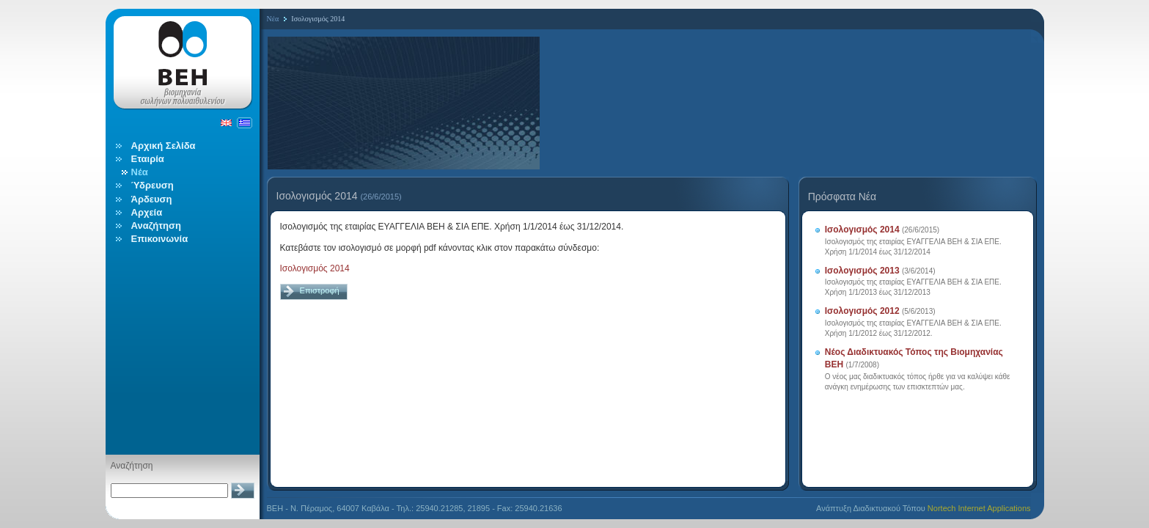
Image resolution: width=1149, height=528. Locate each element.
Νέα (273, 19)
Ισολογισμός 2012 (862, 311)
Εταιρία (147, 158)
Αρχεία (147, 212)
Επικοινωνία (159, 238)
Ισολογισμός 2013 (862, 270)
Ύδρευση (152, 185)
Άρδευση (151, 199)
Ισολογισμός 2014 (315, 268)
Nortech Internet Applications (979, 508)
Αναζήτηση (156, 225)
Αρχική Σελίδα (163, 145)
